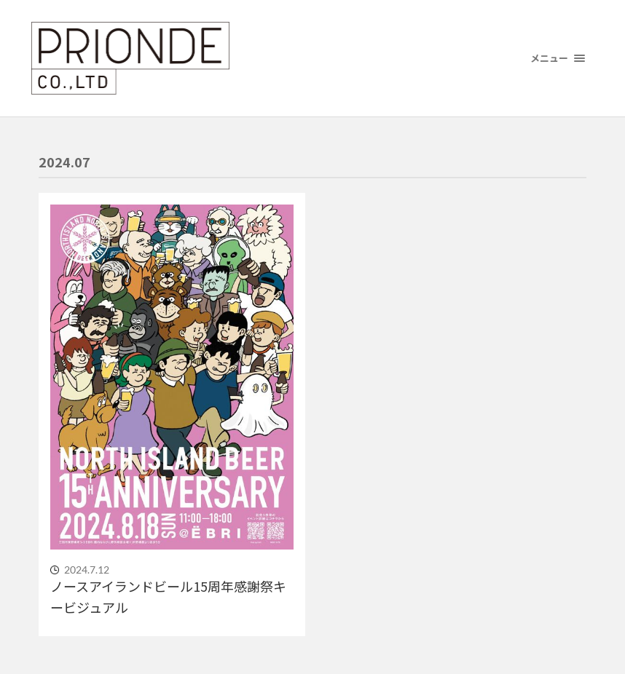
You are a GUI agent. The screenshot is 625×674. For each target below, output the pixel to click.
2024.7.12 (86, 570)
